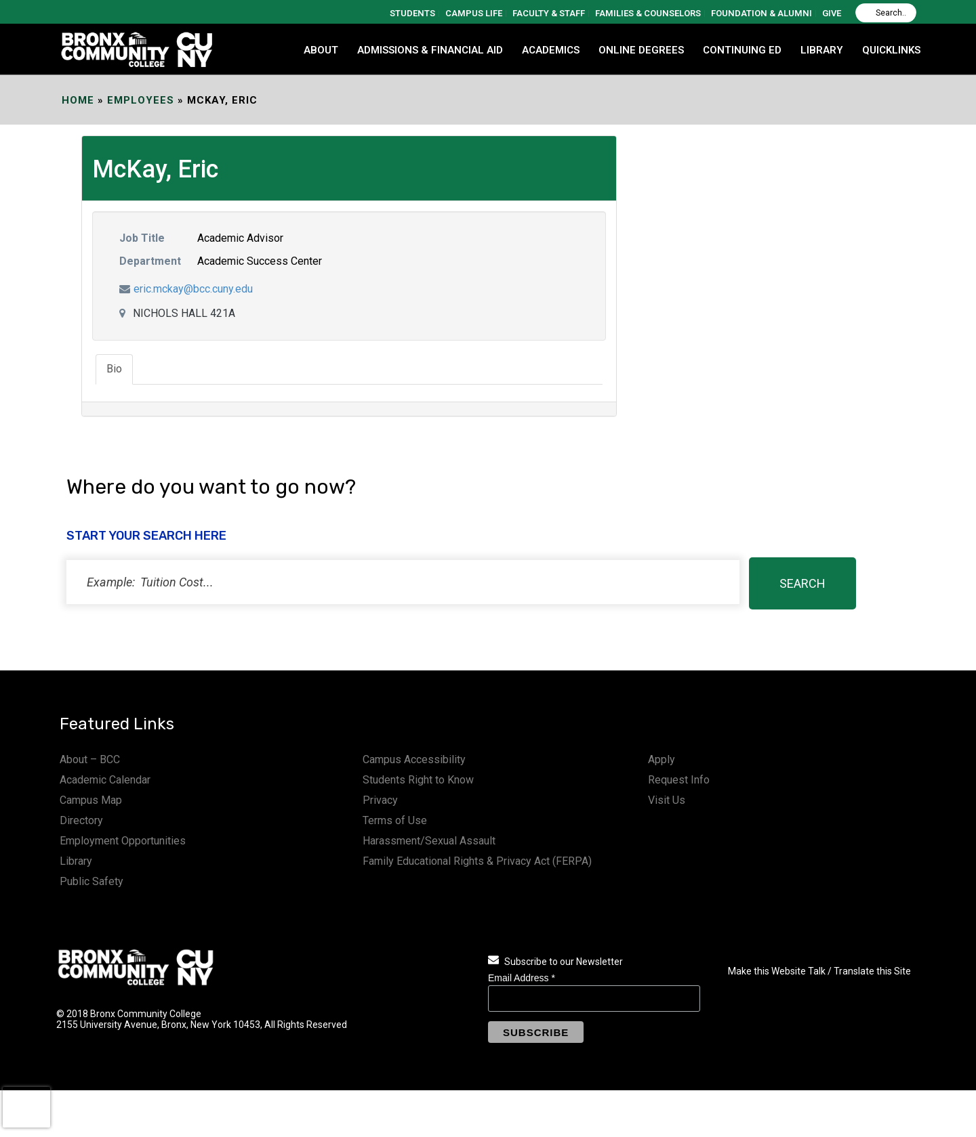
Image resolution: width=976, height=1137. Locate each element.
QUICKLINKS (891, 50)
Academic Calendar (105, 779)
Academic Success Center (259, 261)
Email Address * (521, 977)
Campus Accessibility (414, 759)
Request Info (679, 779)
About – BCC (90, 759)
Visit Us (666, 800)
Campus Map (91, 800)
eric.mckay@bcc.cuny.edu (193, 288)
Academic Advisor (240, 238)
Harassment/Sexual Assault (429, 840)
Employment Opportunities (123, 840)
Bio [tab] (114, 368)
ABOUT (321, 50)
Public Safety (91, 881)
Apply (661, 759)
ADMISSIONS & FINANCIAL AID (430, 50)
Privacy (380, 800)
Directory (81, 820)
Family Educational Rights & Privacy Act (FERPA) (477, 861)
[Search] (885, 12)
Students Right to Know (418, 779)
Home (78, 100)
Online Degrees (641, 50)
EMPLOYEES (140, 100)
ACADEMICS (551, 50)
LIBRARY (821, 50)
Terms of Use (395, 820)
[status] (402, 582)
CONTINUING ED (742, 50)
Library (76, 861)
